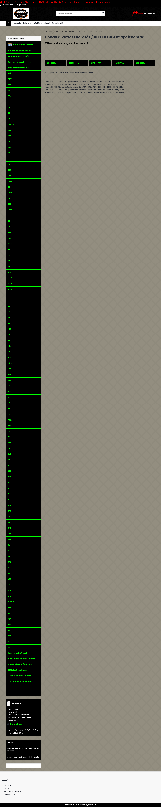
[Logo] (21, 13)
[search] (103, 13)
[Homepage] (8, 23)
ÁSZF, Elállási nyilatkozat (40, 23)
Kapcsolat (17, 23)
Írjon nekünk (16, 724)
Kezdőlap (48, 31)
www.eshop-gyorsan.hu (85, 805)
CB (79, 31)
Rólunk (26, 23)
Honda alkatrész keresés (65, 31)
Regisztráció (21, 5)
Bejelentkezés (7, 5)
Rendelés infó (57, 23)
